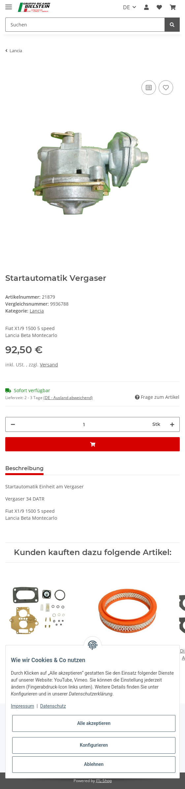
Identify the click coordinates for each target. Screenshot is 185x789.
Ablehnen (94, 764)
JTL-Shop (104, 780)
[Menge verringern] (13, 424)
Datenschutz (53, 706)
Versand (49, 364)
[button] (146, 7)
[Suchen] (85, 25)
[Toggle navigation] (8, 4)
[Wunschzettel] (159, 7)
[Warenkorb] (173, 7)
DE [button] (126, 7)
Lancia (37, 311)
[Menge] (84, 424)
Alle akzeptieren (93, 723)
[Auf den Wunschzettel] (166, 87)
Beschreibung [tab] (24, 468)
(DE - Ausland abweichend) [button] (68, 397)
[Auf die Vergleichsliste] (148, 87)
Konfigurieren (94, 745)
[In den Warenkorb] (10, 68)
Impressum (22, 706)
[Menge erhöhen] (172, 424)
